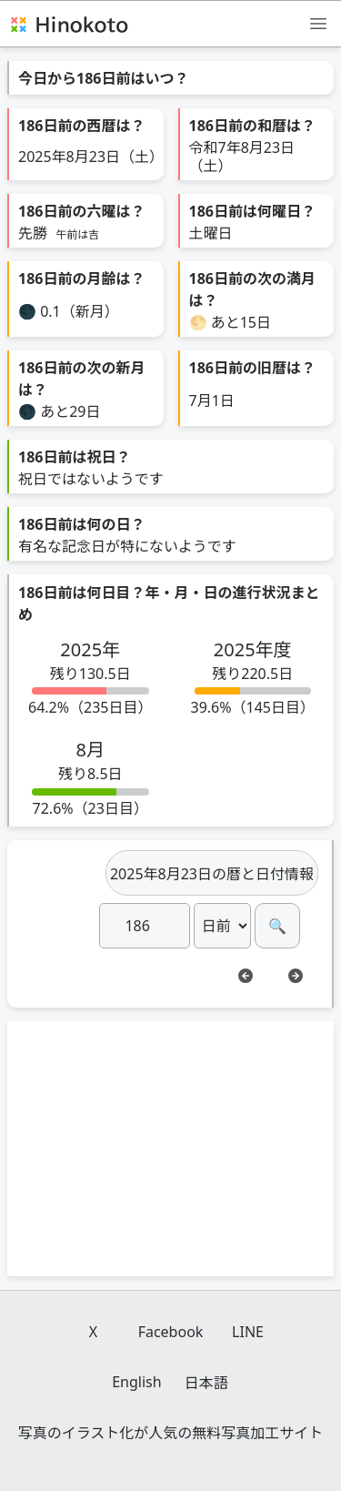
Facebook (171, 1332)
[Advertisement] (171, 1148)
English (136, 1382)
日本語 (206, 1383)
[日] (144, 925)
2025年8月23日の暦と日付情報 (212, 874)
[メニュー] (318, 23)
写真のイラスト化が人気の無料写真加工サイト (171, 1433)
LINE (248, 1332)
